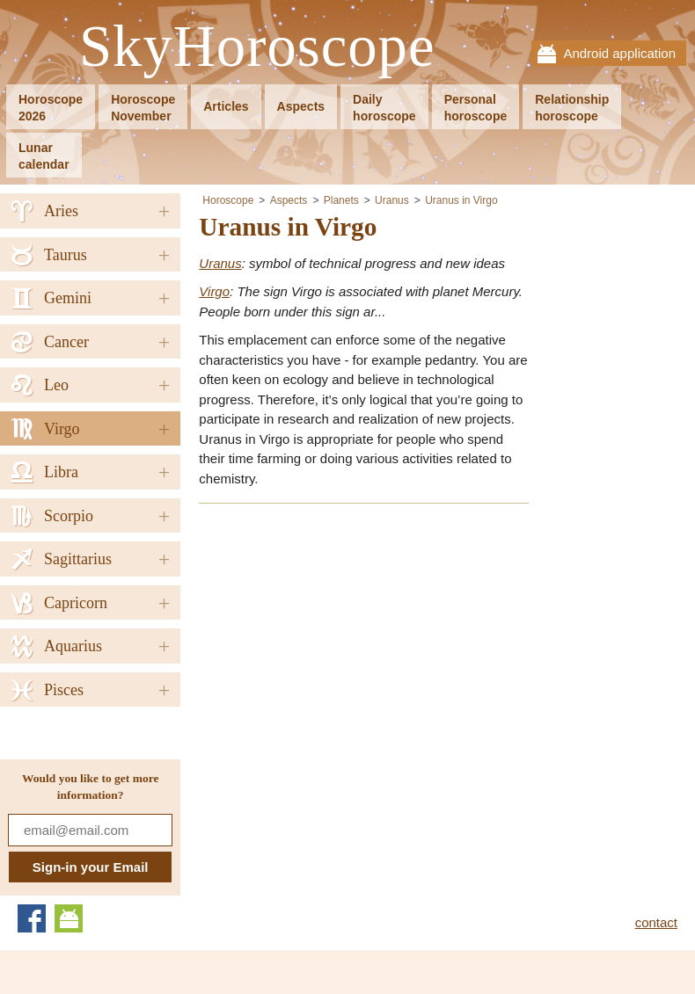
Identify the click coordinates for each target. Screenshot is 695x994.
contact (656, 922)
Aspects (301, 106)
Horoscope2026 (50, 107)
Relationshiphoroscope (572, 107)
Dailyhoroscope (384, 107)
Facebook (32, 918)
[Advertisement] (346, 642)
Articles (225, 106)
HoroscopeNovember (143, 107)
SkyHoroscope (257, 47)
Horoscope (227, 200)
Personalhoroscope (476, 107)
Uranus (392, 200)
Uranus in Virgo (461, 200)
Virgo (214, 291)
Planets (341, 200)
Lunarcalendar (44, 156)
